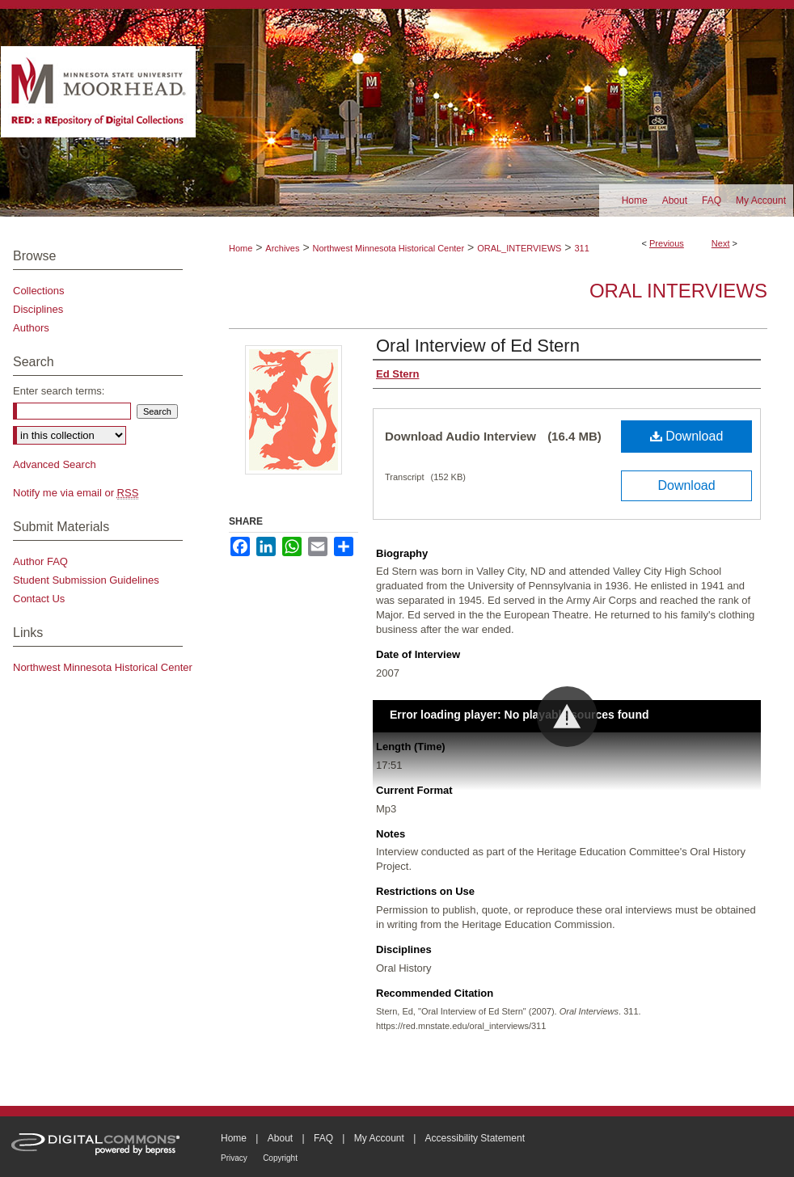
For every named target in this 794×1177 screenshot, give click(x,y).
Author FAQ (40, 561)
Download (687, 436)
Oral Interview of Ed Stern (478, 345)
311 (581, 248)
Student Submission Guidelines (86, 580)
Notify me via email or (75, 493)
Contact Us (39, 599)
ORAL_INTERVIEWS (519, 248)
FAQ (323, 1138)
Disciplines (38, 309)
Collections (39, 291)
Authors (31, 328)
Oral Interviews (678, 291)
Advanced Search (54, 464)
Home (240, 248)
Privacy (234, 1158)
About (280, 1138)
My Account (379, 1138)
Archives (282, 248)
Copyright (280, 1158)
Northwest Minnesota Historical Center (388, 248)
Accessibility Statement (475, 1138)
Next (721, 243)
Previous (666, 243)
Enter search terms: (58, 391)
